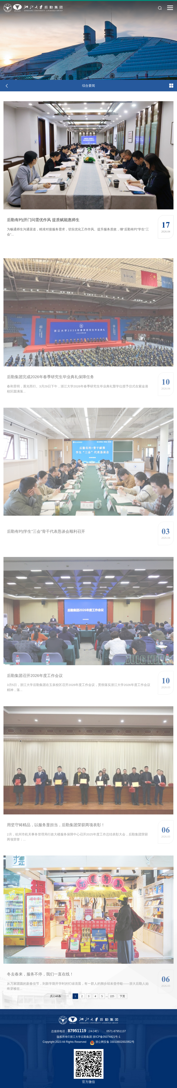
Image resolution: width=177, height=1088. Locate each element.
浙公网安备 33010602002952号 (112, 1042)
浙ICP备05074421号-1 (106, 1036)
